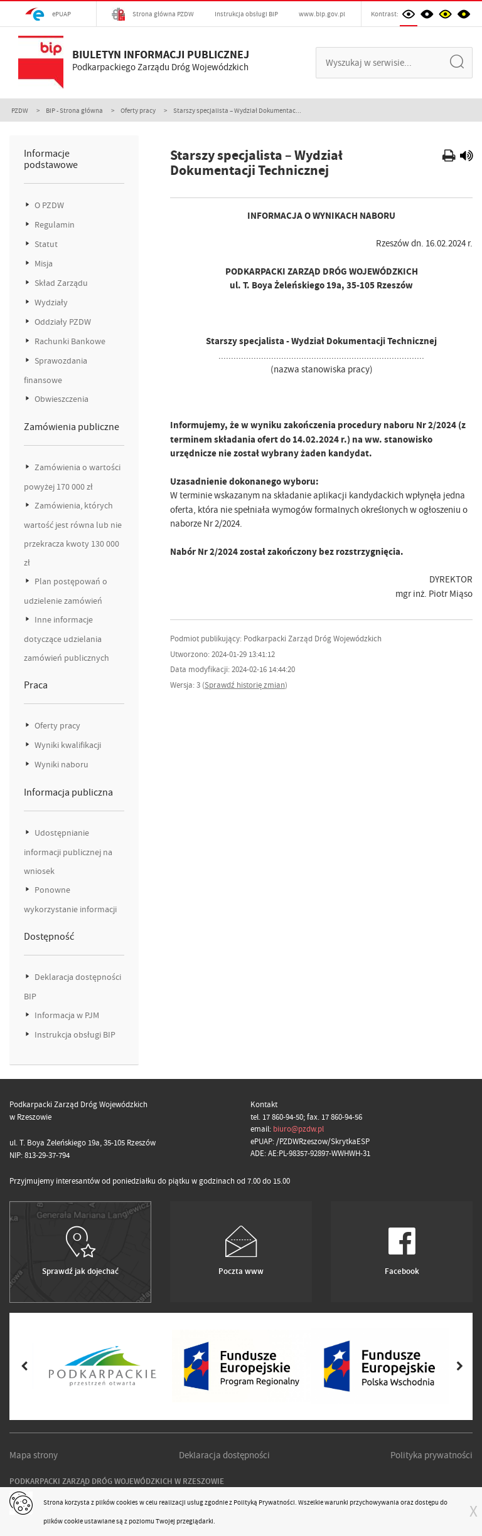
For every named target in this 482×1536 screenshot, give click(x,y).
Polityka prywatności (431, 1455)
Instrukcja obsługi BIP (246, 13)
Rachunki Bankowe (69, 341)
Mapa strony (33, 1455)
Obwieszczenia (60, 399)
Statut (45, 244)
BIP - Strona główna (74, 110)
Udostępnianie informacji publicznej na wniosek (68, 852)
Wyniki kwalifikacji (67, 745)
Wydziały (50, 302)
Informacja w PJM (66, 1015)
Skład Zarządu (60, 283)
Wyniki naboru (60, 764)
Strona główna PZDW (153, 14)
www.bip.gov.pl (322, 13)
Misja (43, 263)
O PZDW (48, 205)
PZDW (19, 110)
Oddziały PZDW (62, 322)
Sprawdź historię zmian (245, 685)
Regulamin (54, 224)
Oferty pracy (138, 110)
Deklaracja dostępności (224, 1455)
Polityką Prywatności (264, 1502)
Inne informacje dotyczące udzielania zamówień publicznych (66, 638)
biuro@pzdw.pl (298, 1128)
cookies (127, 1502)
